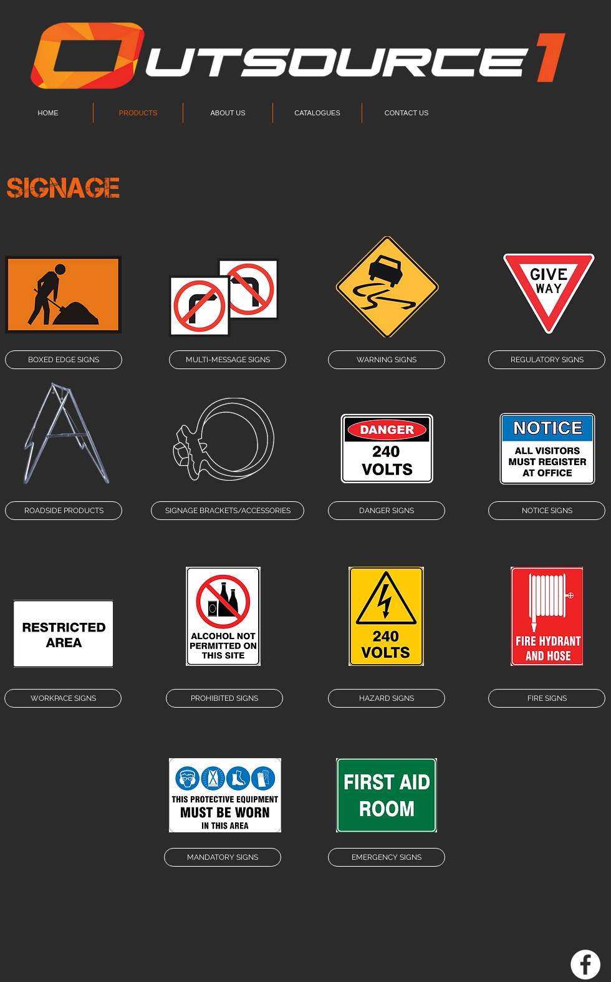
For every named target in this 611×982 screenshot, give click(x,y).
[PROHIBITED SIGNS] (224, 698)
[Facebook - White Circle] (585, 965)
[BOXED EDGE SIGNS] (63, 359)
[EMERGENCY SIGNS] (386, 857)
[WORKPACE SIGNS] (63, 698)
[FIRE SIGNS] (546, 698)
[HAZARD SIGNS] (386, 698)
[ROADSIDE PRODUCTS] (63, 510)
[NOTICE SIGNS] (546, 510)
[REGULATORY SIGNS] (546, 359)
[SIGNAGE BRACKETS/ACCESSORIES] (227, 510)
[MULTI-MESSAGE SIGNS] (227, 359)
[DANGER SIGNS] (386, 510)
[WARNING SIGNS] (386, 359)
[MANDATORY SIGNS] (222, 857)
